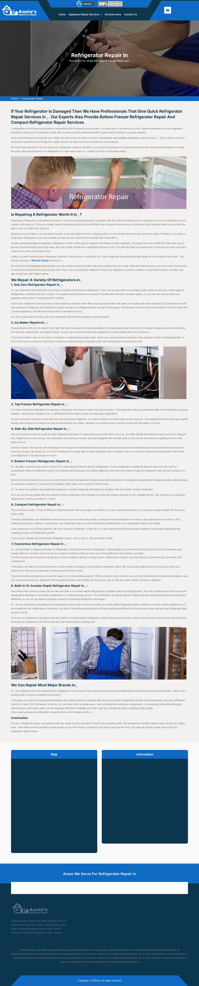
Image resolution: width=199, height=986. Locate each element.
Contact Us (130, 14)
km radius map (54, 803)
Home (62, 14)
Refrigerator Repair (32, 98)
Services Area (113, 14)
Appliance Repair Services (84, 14)
